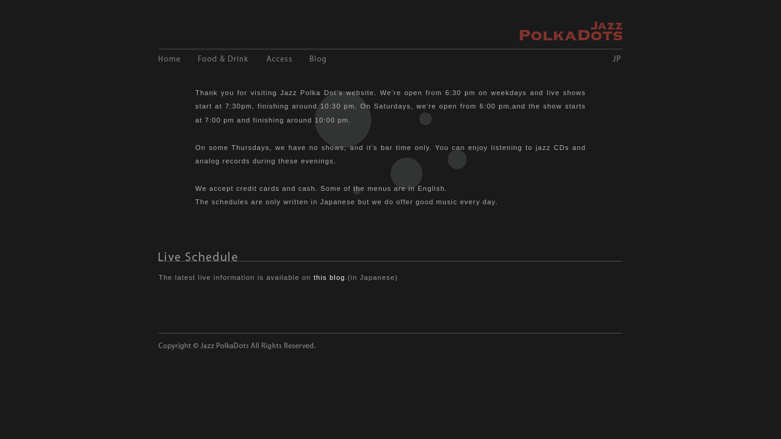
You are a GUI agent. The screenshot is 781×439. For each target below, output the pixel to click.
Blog (318, 58)
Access (279, 58)
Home (169, 58)
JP (616, 58)
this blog (329, 277)
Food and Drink (223, 58)
